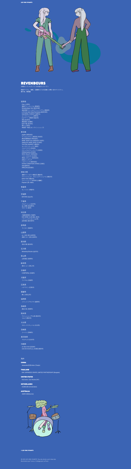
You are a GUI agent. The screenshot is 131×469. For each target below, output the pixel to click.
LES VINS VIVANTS (26, 2)
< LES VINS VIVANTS (27, 450)
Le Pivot (45, 461)
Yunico (32, 461)
